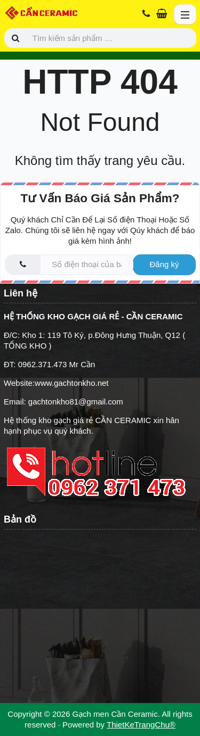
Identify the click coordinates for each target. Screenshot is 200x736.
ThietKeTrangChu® (141, 724)
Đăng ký (164, 264)
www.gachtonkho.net (71, 382)
